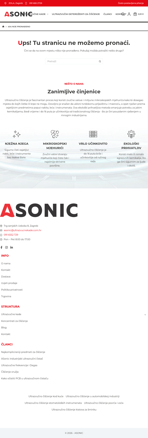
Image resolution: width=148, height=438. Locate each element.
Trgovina (6, 296)
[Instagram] (6, 247)
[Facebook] (1, 247)
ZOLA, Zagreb (16, 3)
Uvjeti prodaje (9, 283)
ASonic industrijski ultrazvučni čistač (22, 358)
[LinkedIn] (11, 247)
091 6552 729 (11, 234)
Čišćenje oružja (9, 371)
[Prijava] (129, 14)
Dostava (5, 276)
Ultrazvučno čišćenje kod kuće (45, 396)
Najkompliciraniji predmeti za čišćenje (23, 352)
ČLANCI (107, 14)
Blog (4, 327)
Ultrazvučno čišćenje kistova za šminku (74, 409)
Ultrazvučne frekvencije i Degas (19, 365)
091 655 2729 (35, 3)
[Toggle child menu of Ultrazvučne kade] (145, 314)
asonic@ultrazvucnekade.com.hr (22, 230)
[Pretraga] (123, 14)
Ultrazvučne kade (35, 14)
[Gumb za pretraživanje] (100, 61)
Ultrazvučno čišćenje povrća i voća (103, 403)
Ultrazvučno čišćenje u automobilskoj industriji (93, 396)
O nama (5, 263)
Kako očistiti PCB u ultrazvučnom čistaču (24, 378)
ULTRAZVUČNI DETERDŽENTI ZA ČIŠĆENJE (76, 14)
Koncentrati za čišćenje (14, 321)
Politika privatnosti (12, 289)
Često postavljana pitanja (131, 3)
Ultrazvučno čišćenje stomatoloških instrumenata (53, 403)
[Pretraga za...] (71, 61)
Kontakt (120, 14)
